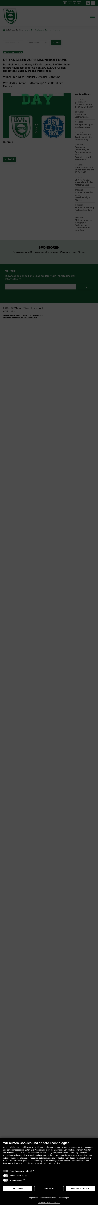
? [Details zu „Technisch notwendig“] (34, 1171)
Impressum (33, 1198)
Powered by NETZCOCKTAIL (49, 1202)
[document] (49, 1154)
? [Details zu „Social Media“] (26, 1176)
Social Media (15, 1176)
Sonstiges (14, 1180)
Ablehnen (18, 1189)
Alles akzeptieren (80, 1189)
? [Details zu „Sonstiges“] (23, 1180)
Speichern (49, 1189)
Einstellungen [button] (63, 1198)
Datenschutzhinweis (48, 1198)
